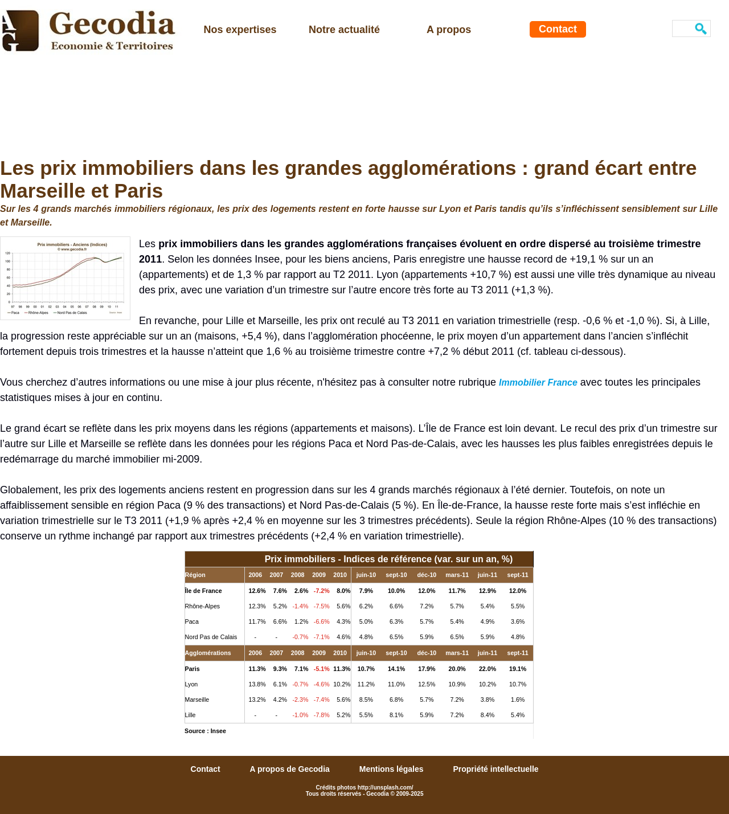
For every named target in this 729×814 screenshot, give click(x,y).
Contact (558, 29)
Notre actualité (344, 29)
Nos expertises (240, 29)
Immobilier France (538, 382)
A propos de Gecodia (291, 769)
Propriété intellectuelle (495, 769)
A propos (449, 29)
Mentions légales (392, 769)
